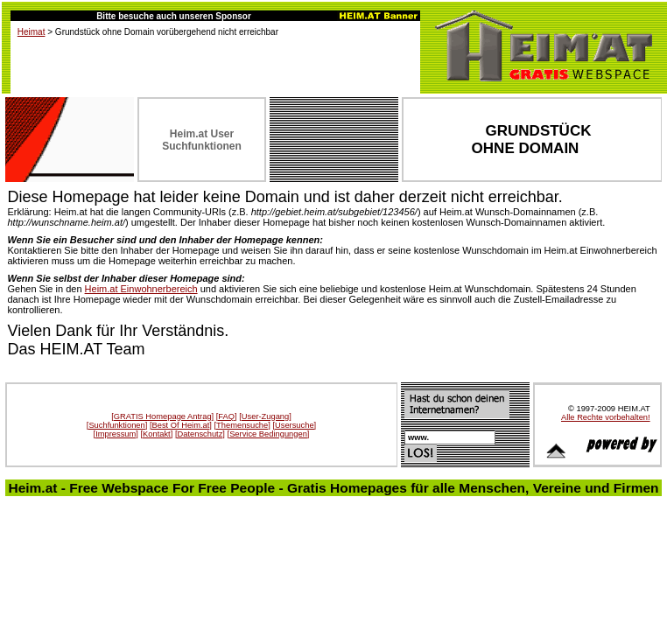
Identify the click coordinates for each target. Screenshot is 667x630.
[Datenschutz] (200, 434)
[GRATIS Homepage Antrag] (162, 416)
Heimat (32, 32)
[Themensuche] (242, 425)
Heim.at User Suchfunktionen (202, 140)
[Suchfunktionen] (117, 425)
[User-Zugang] (265, 416)
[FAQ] (226, 416)
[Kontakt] (156, 434)
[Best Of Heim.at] (181, 425)
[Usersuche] (294, 425)
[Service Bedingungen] (269, 434)
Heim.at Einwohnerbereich (141, 289)
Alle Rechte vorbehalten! (605, 417)
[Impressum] (116, 434)
